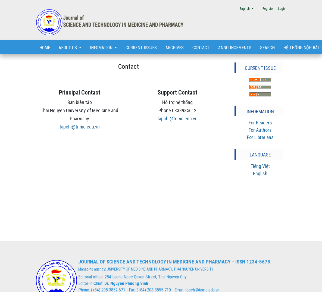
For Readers (260, 122)
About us (68, 47)
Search (267, 47)
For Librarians (260, 137)
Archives (174, 47)
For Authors (260, 130)
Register (268, 9)
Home (44, 47)
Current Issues (141, 47)
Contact (201, 47)
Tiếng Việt (260, 166)
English (248, 8)
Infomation (102, 47)
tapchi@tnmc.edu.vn (80, 127)
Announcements (234, 47)
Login (282, 9)
